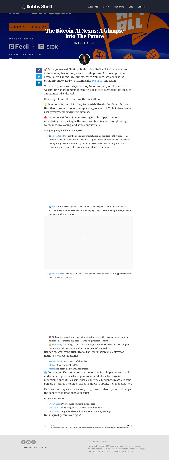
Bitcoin (106, 6)
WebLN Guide (55, 404)
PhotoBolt (56, 136)
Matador (53, 369)
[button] (39, 70)
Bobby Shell (39, 6)
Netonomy (57, 344)
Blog (131, 6)
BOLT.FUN (97, 80)
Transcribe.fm (56, 361)
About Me (93, 6)
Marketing (119, 6)
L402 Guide (54, 407)
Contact (142, 6)
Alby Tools (54, 411)
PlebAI (52, 365)
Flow (54, 206)
